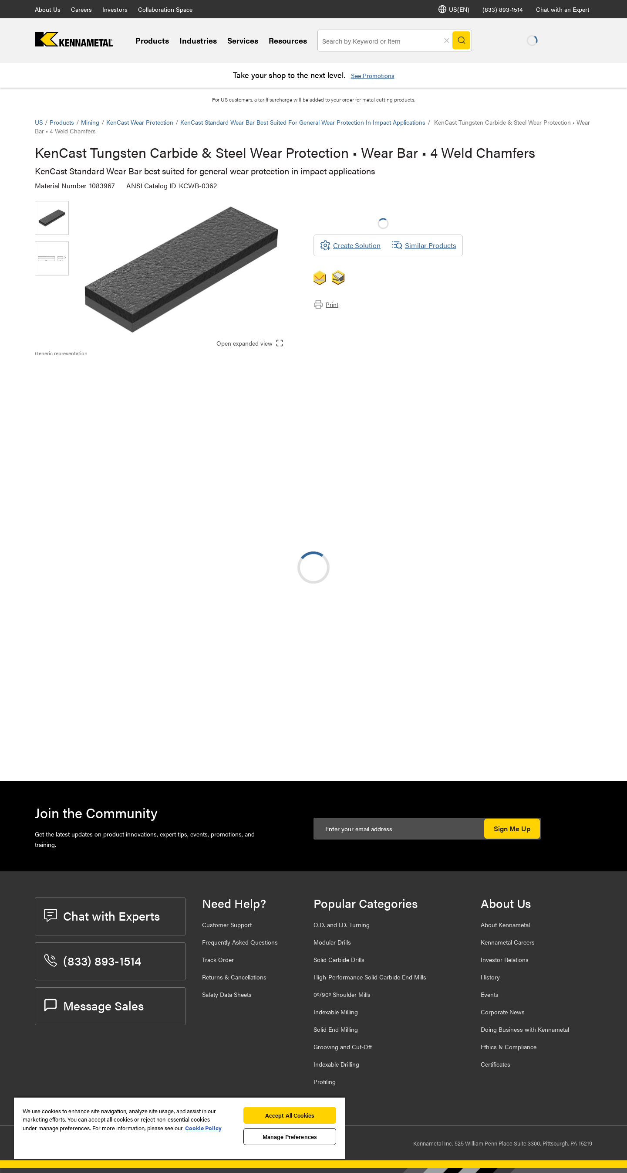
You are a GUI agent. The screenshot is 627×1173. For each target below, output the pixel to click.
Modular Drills (332, 942)
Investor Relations (505, 959)
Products (152, 40)
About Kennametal (505, 924)
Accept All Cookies (289, 1115)
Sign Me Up (512, 828)
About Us (48, 9)
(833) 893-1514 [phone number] (502, 9)
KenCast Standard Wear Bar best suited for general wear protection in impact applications (302, 122)
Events (490, 994)
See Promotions (372, 75)
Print (326, 304)
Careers (81, 9)
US (39, 122)
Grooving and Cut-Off (343, 1046)
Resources (288, 40)
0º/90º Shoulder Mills (342, 994)
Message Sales (94, 1005)
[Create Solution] (350, 245)
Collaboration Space (165, 9)
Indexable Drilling (336, 1064)
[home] (74, 44)
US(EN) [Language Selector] (453, 9)
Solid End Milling (336, 1029)
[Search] (462, 40)
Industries (198, 40)
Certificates (495, 1064)
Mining (90, 122)
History (490, 976)
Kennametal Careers (508, 942)
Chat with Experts (102, 915)
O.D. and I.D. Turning (342, 924)
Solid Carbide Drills (339, 959)
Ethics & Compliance (508, 1046)
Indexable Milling (336, 1011)
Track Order (218, 959)
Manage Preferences (290, 1136)
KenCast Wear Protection (139, 122)
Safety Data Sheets (227, 994)
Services (242, 40)
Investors (115, 9)
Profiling (325, 1081)
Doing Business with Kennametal (525, 1029)
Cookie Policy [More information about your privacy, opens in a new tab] (203, 1128)
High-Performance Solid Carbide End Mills (370, 976)
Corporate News (503, 1011)
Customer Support (227, 924)
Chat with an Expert (563, 9)
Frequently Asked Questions (240, 942)
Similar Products (424, 245)
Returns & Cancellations (234, 976)
